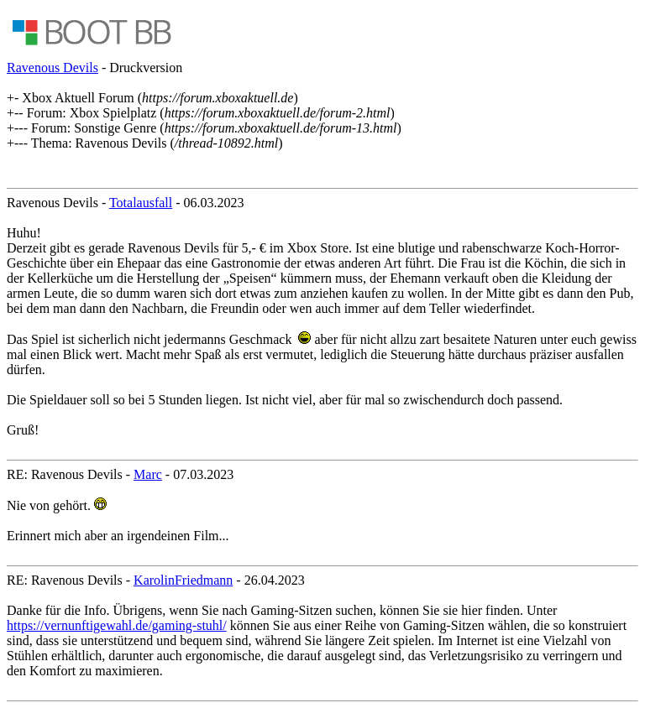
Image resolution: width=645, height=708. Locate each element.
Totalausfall (140, 202)
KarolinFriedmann (183, 580)
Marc (148, 474)
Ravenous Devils (52, 67)
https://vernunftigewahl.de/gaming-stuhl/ (117, 625)
